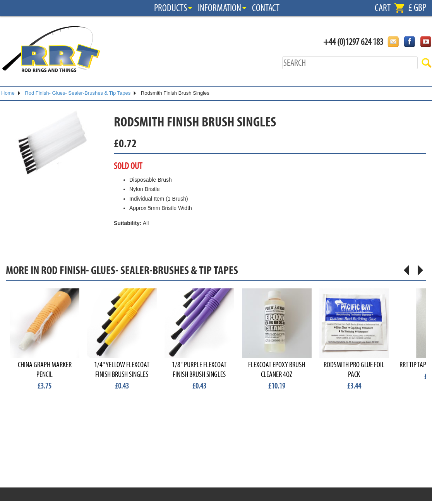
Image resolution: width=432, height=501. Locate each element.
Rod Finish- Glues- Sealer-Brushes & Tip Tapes (77, 93)
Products (170, 8)
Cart (383, 8)
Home (8, 93)
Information (219, 8)
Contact (265, 8)
